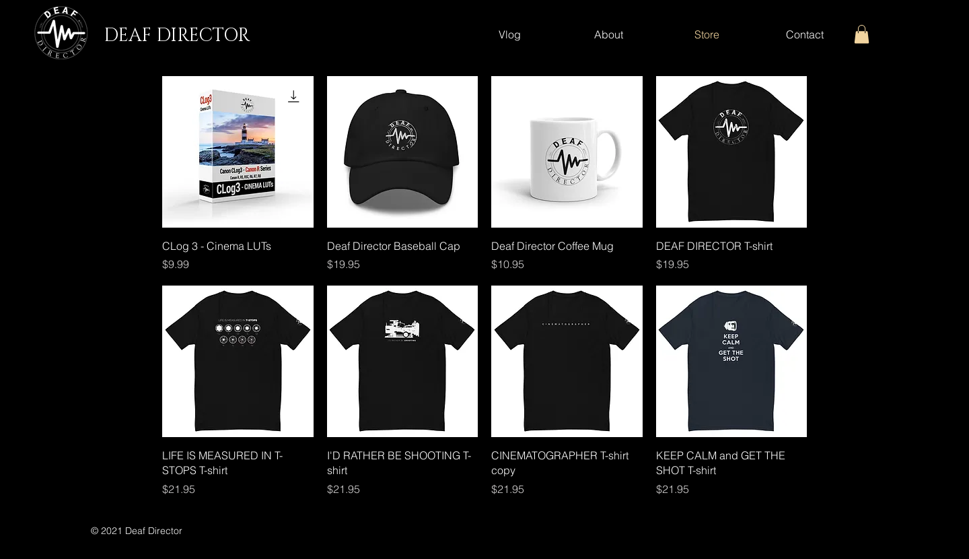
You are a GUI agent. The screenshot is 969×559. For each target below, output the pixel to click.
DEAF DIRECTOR (177, 36)
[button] (861, 34)
